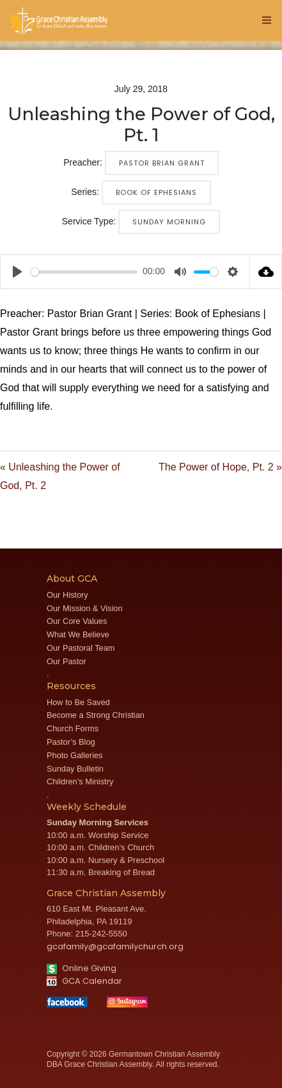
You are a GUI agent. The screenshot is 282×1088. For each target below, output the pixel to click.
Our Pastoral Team (80, 648)
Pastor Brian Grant (162, 163)
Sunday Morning (169, 222)
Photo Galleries (75, 755)
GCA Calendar (84, 981)
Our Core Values (77, 621)
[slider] (84, 272)
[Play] (17, 271)
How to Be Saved (78, 702)
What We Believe (78, 634)
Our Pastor (66, 661)
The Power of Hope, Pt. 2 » (220, 467)
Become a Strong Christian (96, 715)
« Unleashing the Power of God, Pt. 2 (60, 476)
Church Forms (72, 728)
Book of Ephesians (156, 192)
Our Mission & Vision (85, 608)
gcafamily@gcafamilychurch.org (115, 946)
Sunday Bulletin (75, 768)
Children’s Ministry (80, 781)
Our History (67, 595)
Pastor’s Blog (71, 742)
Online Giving (81, 968)
